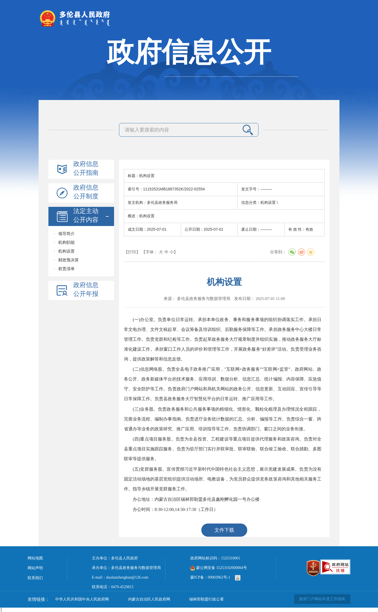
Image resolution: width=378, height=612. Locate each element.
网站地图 (35, 558)
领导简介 (66, 233)
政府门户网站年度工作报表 (322, 599)
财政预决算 (68, 260)
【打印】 (132, 252)
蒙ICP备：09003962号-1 (210, 577)
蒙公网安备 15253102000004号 (218, 568)
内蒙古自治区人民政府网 (149, 599)
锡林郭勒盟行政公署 (206, 599)
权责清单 (66, 268)
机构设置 (66, 251)
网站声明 (35, 568)
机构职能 (66, 242)
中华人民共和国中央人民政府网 (82, 599)
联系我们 (35, 578)
